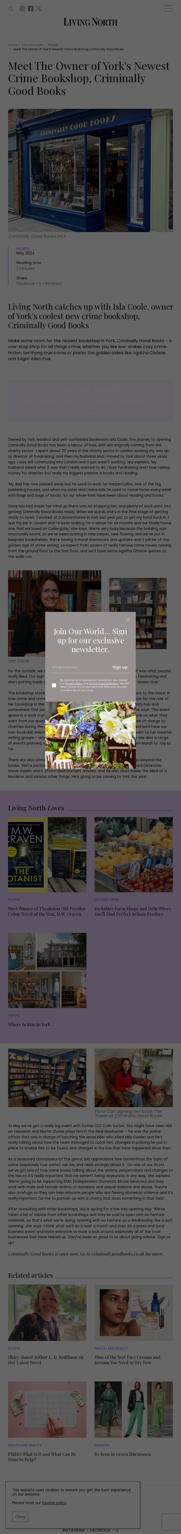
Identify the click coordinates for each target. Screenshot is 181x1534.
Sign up (120, 667)
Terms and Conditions (103, 683)
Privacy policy (73, 683)
